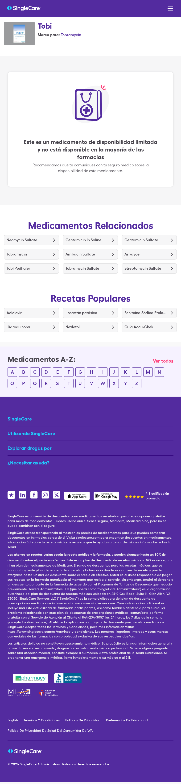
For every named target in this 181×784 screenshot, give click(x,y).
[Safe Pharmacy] (30, 678)
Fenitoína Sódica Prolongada (145, 313)
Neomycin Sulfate (22, 240)
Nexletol (73, 327)
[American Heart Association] (50, 693)
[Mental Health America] (20, 693)
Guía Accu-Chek (138, 327)
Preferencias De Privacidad (127, 720)
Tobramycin (71, 35)
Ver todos (163, 361)
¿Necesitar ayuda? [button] (28, 463)
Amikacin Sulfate (80, 254)
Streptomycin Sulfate (142, 268)
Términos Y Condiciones (42, 720)
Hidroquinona (18, 327)
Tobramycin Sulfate (82, 268)
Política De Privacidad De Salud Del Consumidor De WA (50, 730)
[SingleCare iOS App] (77, 496)
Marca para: (49, 35)
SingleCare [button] (20, 419)
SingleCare (28, 764)
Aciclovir (14, 313)
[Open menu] (170, 9)
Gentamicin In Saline (83, 240)
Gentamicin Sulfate (141, 240)
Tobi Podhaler (18, 268)
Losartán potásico (81, 313)
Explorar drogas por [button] (30, 448)
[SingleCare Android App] (106, 496)
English (13, 720)
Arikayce (132, 254)
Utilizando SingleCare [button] (31, 433)
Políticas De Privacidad (82, 720)
